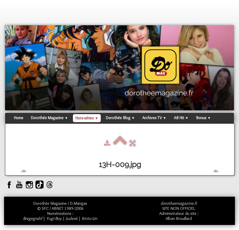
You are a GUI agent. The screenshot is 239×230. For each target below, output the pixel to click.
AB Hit (181, 117)
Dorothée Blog (120, 117)
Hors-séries (86, 118)
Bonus (203, 117)
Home (18, 117)
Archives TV (154, 117)
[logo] (14, 14)
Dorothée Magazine (49, 117)
